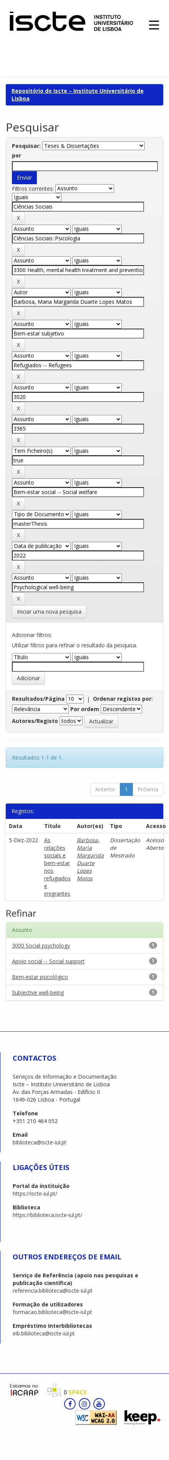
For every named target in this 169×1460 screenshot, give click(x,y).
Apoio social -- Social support (48, 961)
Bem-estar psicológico (40, 976)
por (16, 155)
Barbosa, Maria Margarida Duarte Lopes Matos (90, 859)
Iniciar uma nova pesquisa (49, 611)
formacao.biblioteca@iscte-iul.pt (52, 1312)
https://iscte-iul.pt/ (35, 1193)
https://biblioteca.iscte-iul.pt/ (47, 1215)
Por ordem (84, 709)
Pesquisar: (26, 145)
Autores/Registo (35, 720)
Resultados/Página (38, 698)
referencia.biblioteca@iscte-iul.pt (53, 1290)
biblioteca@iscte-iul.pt (39, 1142)
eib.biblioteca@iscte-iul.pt (44, 1333)
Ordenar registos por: (123, 698)
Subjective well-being (38, 992)
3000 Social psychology (41, 945)
